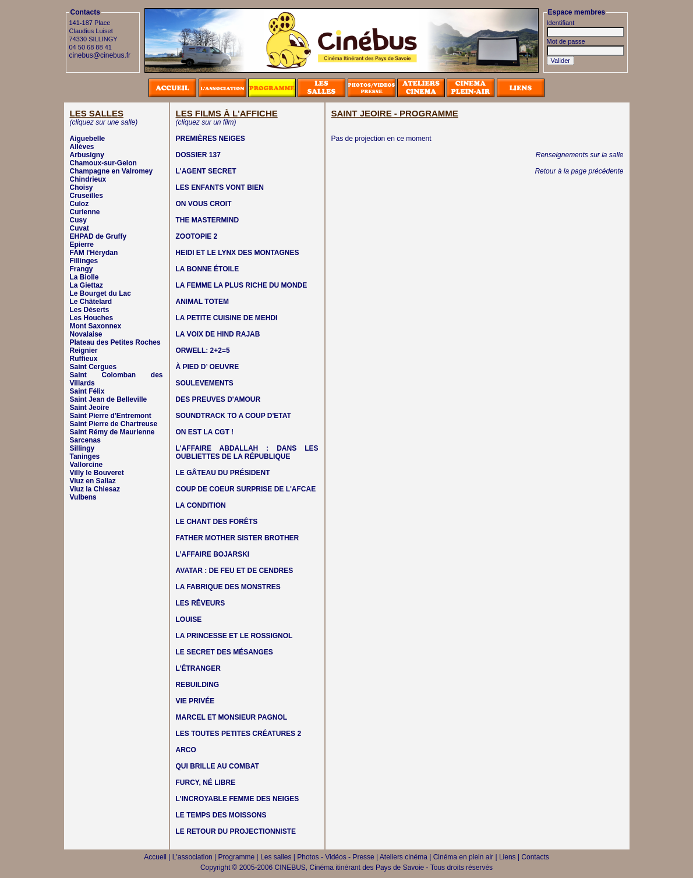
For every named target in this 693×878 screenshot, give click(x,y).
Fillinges (84, 261)
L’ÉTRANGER (198, 668)
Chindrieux (88, 179)
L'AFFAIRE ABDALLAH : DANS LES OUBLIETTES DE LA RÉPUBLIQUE (247, 452)
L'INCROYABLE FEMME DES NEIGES (237, 799)
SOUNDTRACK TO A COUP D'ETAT (233, 416)
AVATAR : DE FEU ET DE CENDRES (235, 571)
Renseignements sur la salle (580, 155)
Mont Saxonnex (96, 326)
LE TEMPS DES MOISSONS (221, 815)
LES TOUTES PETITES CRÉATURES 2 (239, 734)
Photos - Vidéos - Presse (335, 857)
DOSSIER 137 (198, 155)
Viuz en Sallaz (93, 481)
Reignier (84, 350)
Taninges (85, 456)
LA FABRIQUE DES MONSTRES (228, 587)
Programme (236, 857)
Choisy (81, 187)
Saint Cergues (93, 367)
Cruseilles (86, 196)
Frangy (81, 269)
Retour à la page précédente (579, 171)
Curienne (85, 212)
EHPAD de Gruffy (98, 236)
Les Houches (92, 318)
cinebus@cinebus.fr (100, 55)
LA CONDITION (201, 505)
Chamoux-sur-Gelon (103, 163)
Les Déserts (89, 310)
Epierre (82, 244)
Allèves (82, 147)
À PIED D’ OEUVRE (207, 367)
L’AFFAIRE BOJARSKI (213, 554)
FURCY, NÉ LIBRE (206, 782)
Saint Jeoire (89, 407)
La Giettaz (86, 285)
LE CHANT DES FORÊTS (217, 522)
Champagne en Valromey (111, 171)
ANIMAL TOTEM (202, 302)
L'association (192, 857)
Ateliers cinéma (403, 857)
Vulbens (83, 497)
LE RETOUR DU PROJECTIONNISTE (236, 831)
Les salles (275, 857)
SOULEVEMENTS (205, 383)
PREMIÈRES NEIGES (210, 138)
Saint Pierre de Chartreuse (114, 424)
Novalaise (86, 334)
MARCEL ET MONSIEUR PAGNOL (232, 717)
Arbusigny (87, 155)
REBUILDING (198, 685)
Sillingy (82, 448)
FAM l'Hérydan (94, 253)
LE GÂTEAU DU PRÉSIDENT (223, 473)
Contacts (535, 857)
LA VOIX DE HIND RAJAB (218, 334)
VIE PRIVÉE (195, 701)
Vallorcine (86, 465)
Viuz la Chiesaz (95, 489)
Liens (507, 857)
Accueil (155, 857)
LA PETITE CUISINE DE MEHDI (227, 318)
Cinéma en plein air (463, 857)
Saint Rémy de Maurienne (112, 432)
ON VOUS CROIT (204, 204)
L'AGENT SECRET (206, 171)
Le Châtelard (91, 302)
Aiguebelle (87, 138)
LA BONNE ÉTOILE (207, 269)
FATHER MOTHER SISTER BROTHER (237, 538)
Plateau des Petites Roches (115, 342)
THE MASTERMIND (207, 220)
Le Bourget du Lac (100, 293)
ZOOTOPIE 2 (197, 236)
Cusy (78, 220)
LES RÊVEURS (200, 603)
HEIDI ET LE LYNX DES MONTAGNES (237, 253)
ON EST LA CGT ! (205, 432)
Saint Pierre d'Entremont (110, 416)
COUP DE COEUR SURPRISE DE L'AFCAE (246, 489)
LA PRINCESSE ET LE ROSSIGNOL (234, 636)
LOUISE (189, 619)
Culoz (79, 204)
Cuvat (79, 228)
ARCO (186, 750)
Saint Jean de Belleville (108, 399)
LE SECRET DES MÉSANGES (224, 652)
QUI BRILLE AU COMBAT (217, 766)
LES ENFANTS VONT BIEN (220, 187)
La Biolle (84, 277)
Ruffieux (84, 359)
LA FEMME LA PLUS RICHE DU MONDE (241, 285)
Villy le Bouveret (97, 473)
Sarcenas (85, 440)
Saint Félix (87, 391)
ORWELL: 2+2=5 (203, 350)
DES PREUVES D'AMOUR (218, 399)
